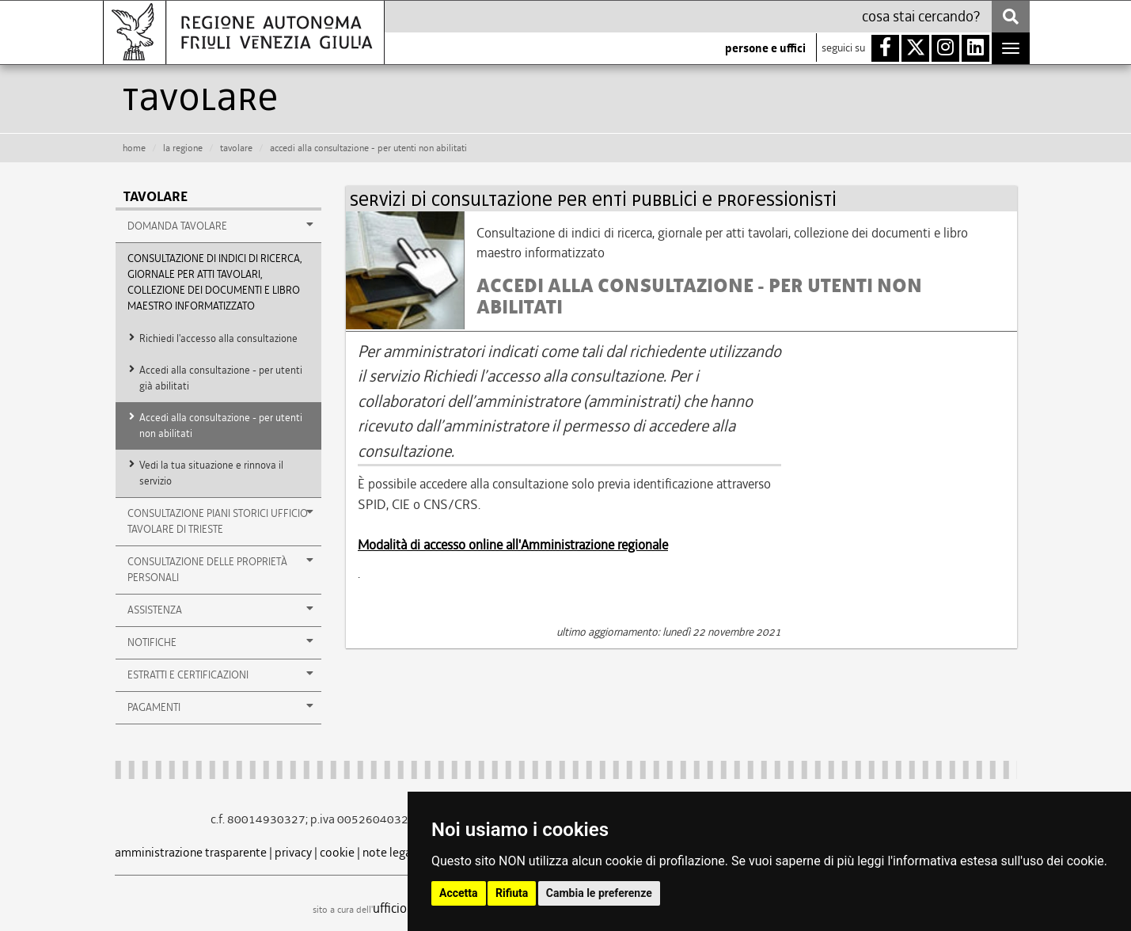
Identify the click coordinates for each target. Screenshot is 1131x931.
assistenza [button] (220, 609)
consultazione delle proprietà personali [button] (220, 569)
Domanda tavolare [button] (220, 225)
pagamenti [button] (220, 707)
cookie (337, 852)
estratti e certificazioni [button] (220, 674)
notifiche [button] (220, 642)
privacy (293, 852)
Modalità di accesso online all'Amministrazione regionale (513, 544)
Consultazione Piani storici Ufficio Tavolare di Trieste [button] (220, 521)
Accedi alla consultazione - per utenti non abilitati (220, 425)
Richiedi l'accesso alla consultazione (218, 338)
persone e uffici (765, 48)
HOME (134, 148)
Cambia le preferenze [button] (599, 893)
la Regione (183, 148)
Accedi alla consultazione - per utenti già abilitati (220, 378)
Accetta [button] (458, 893)
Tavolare (155, 197)
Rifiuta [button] (511, 893)
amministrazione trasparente (191, 852)
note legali (390, 852)
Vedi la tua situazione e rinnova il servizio (211, 473)
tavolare (236, 148)
